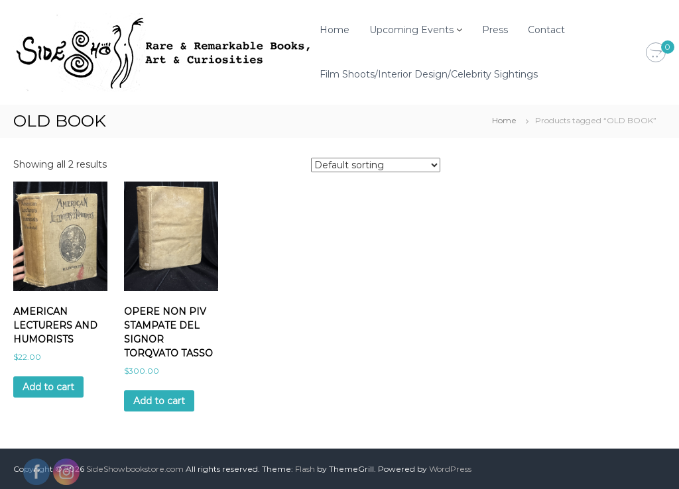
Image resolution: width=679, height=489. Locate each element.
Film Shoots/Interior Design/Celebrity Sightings (429, 74)
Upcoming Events (411, 30)
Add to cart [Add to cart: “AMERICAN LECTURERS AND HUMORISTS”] (48, 387)
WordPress (450, 469)
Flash (305, 469)
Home (334, 30)
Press (495, 30)
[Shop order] (375, 165)
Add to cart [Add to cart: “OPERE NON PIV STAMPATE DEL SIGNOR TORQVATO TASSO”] (159, 401)
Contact (546, 30)
